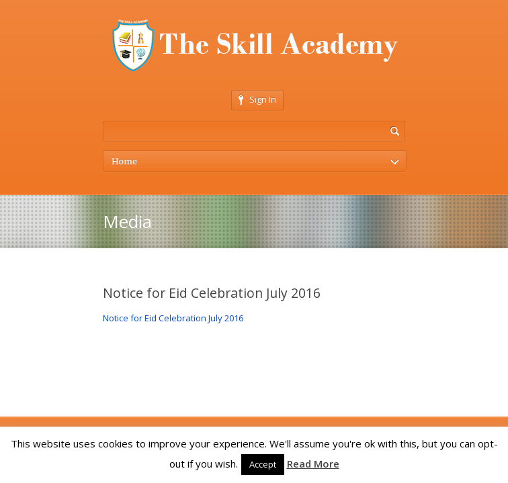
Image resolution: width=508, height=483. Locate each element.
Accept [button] (262, 464)
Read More (313, 463)
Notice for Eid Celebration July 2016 (173, 318)
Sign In (257, 99)
